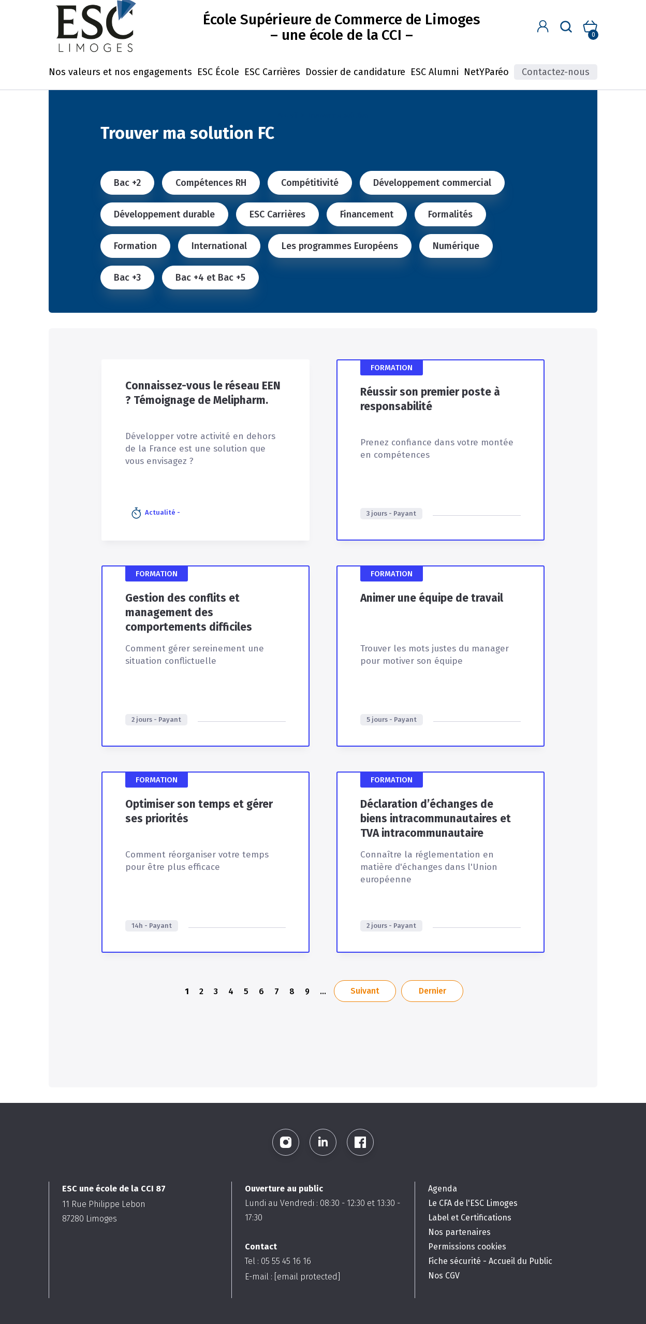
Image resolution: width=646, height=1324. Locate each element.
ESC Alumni (434, 72)
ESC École (218, 72)
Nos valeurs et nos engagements (120, 72)
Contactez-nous (556, 72)
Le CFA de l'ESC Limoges (473, 1203)
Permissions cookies (467, 1247)
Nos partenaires (459, 1232)
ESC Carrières (272, 72)
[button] (542, 26)
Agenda (442, 1189)
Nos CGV (444, 1276)
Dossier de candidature (355, 72)
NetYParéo (486, 72)
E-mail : (292, 1277)
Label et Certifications (469, 1218)
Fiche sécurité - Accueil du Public (490, 1261)
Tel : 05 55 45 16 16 (278, 1261)
